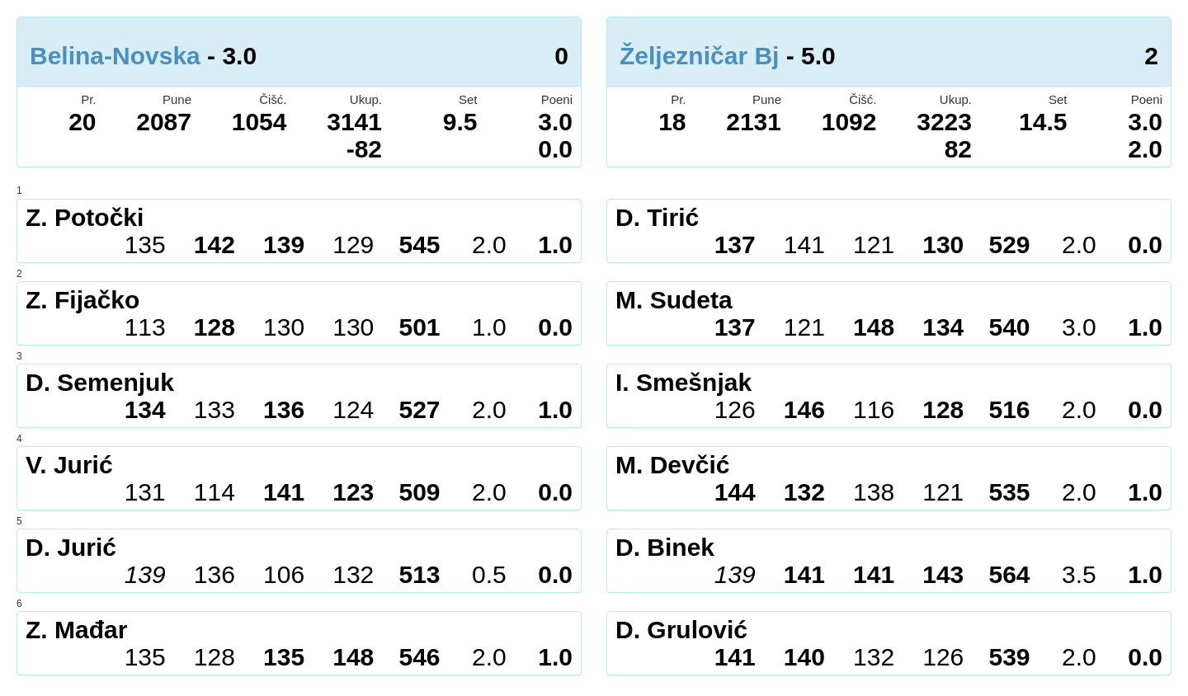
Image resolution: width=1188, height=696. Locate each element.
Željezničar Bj (699, 55)
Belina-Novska (115, 55)
